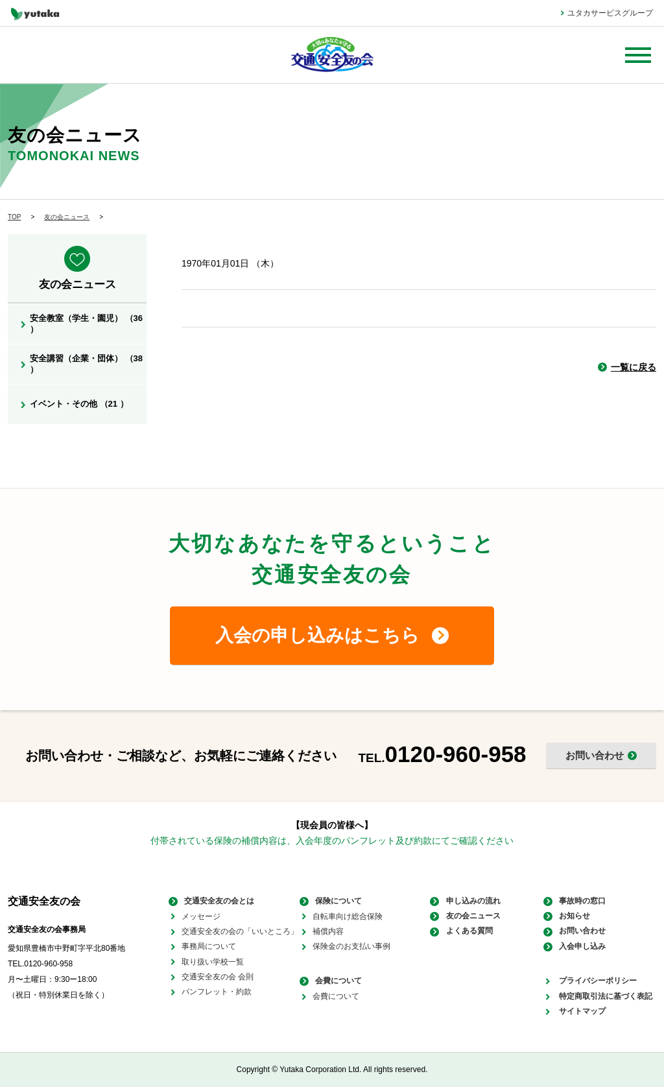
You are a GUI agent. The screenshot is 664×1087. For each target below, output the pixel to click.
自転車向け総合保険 (348, 916)
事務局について (209, 946)
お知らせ (571, 916)
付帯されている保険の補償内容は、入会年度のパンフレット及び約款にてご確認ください (332, 840)
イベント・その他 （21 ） (79, 404)
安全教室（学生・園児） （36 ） (86, 323)
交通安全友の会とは (217, 900)
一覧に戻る (633, 367)
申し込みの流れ (470, 900)
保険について (336, 900)
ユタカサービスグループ (610, 13)
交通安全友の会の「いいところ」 (240, 931)
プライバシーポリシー (595, 981)
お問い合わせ (579, 931)
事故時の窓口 (579, 900)
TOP (14, 217)
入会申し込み (579, 946)
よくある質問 (466, 931)
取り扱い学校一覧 (213, 961)
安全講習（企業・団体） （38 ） (86, 363)
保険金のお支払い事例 (351, 946)
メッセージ (201, 916)
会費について (336, 981)
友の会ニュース (66, 217)
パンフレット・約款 (217, 991)
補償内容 (328, 931)
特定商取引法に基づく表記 (603, 996)
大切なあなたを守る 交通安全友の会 (332, 55)
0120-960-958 (456, 754)
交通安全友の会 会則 (218, 976)
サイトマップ (579, 1011)
